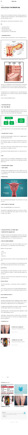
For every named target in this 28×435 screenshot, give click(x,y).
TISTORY (14, 433)
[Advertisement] (14, 18)
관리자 (17, 433)
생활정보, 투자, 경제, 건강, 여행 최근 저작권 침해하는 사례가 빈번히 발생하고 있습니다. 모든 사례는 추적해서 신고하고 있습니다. (12, 425)
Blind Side (14, 1)
